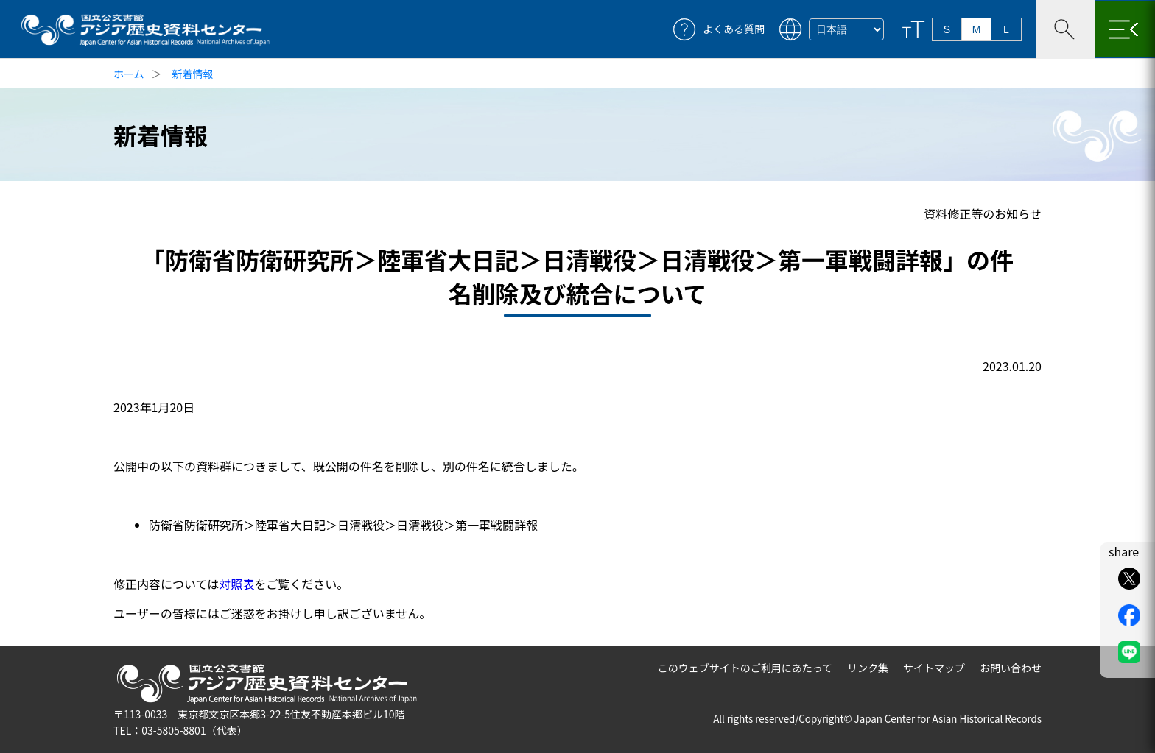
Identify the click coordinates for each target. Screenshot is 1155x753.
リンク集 (867, 667)
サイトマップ (934, 667)
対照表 (236, 584)
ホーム (128, 73)
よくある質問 (734, 29)
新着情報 (193, 73)
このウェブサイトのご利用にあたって (745, 667)
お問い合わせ (1011, 667)
